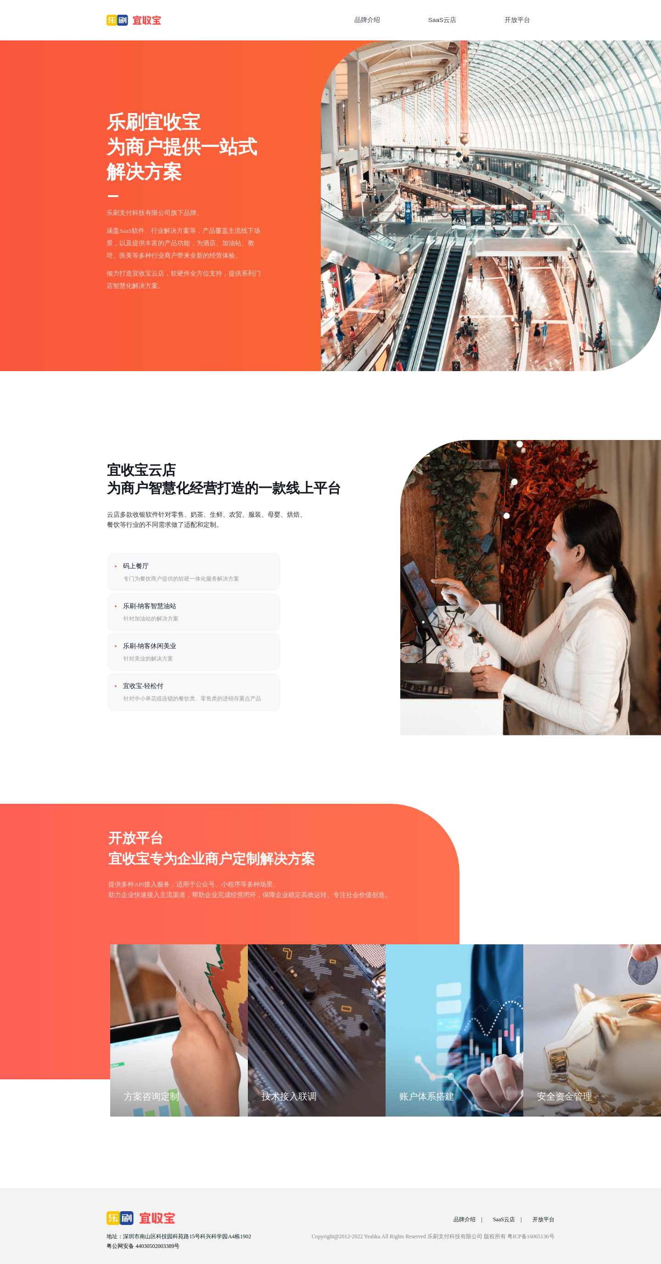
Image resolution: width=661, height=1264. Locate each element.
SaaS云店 (442, 20)
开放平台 (517, 20)
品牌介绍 (367, 20)
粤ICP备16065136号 (531, 1236)
